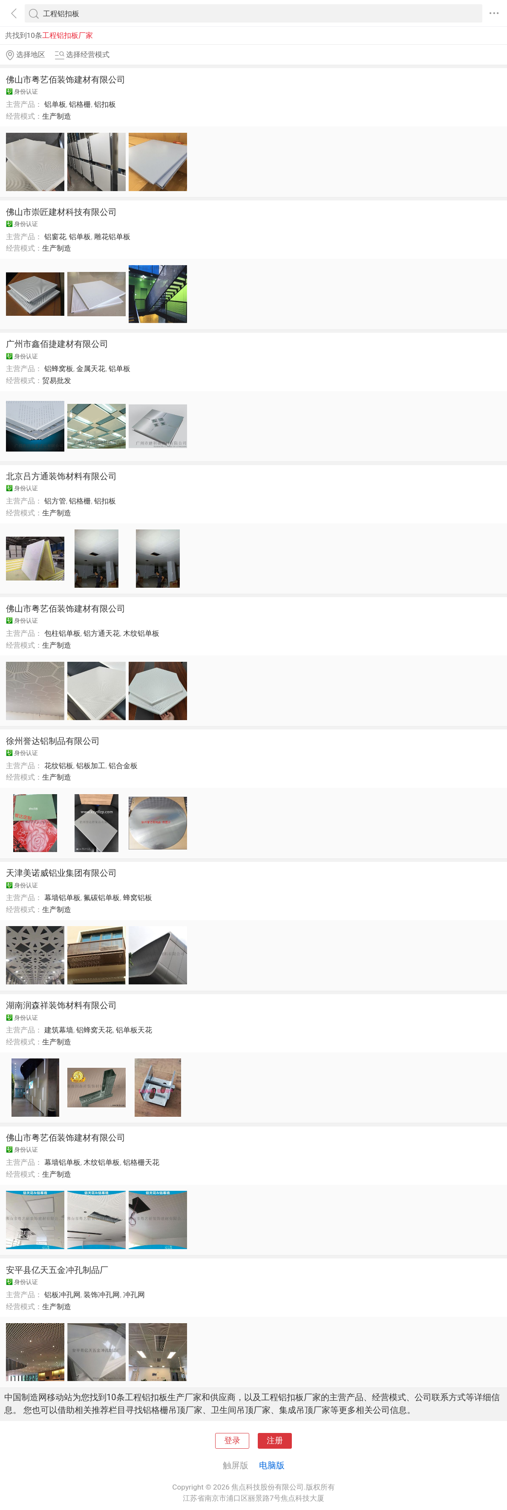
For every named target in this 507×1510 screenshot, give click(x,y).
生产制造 (56, 116)
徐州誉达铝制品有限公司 (53, 741)
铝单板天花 (134, 1030)
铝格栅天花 (141, 1162)
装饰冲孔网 (102, 1294)
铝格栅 (80, 104)
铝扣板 (105, 104)
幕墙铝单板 (62, 897)
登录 (232, 1440)
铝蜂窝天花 (94, 1030)
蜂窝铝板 (137, 897)
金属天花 (90, 368)
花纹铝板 (58, 765)
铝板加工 (90, 765)
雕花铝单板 (112, 236)
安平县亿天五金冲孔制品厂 (57, 1270)
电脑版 (272, 1465)
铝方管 (55, 501)
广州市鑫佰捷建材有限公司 (57, 344)
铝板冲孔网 (62, 1294)
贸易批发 (56, 380)
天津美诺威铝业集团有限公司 (61, 873)
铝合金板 (123, 765)
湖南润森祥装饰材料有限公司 (61, 1005)
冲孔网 (134, 1294)
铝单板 (55, 104)
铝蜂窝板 (58, 368)
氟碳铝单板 (102, 897)
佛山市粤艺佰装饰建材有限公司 (65, 79)
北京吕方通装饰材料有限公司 (61, 476)
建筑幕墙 (58, 1030)
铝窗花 (55, 236)
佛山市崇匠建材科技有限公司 (61, 212)
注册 (275, 1440)
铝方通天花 (102, 633)
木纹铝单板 (141, 633)
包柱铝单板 (62, 633)
